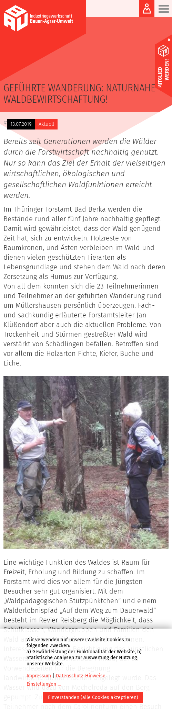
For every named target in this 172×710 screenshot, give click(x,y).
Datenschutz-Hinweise (80, 676)
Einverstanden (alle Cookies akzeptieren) (93, 697)
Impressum (39, 676)
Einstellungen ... (44, 684)
